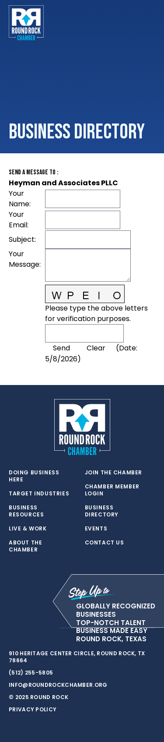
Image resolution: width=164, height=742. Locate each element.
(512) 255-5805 (31, 672)
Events (96, 528)
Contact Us (104, 542)
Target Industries (39, 493)
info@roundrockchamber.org (58, 685)
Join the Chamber (114, 472)
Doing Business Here (34, 476)
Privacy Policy (32, 709)
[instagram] (48, 628)
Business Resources (26, 511)
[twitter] (13, 628)
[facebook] (30, 628)
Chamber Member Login (112, 490)
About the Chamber (25, 546)
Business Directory (102, 511)
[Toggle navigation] (148, 23)
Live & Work (28, 528)
